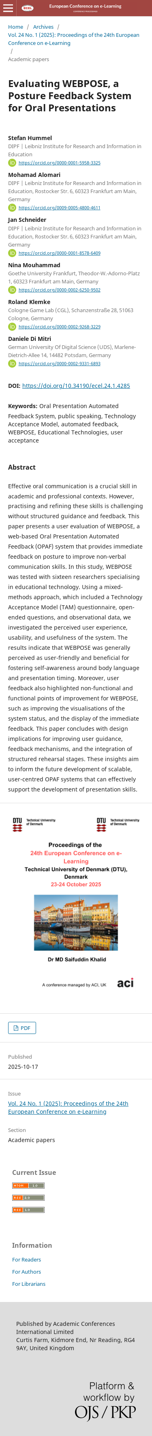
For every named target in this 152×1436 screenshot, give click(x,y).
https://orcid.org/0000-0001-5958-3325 (60, 163)
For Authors (26, 1271)
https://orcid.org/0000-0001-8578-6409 (60, 253)
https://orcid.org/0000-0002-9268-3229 (60, 327)
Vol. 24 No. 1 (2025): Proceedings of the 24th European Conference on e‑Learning (73, 39)
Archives (43, 26)
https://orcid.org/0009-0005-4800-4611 (60, 208)
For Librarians (28, 1283)
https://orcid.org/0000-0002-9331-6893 (60, 363)
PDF (24, 1028)
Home (15, 26)
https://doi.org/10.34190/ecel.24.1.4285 (76, 385)
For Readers (26, 1259)
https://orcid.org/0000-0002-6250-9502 (60, 290)
